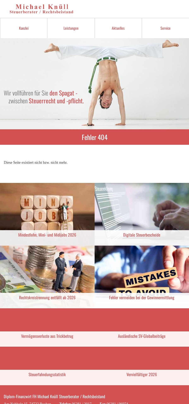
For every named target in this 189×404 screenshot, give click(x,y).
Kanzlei (24, 28)
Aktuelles (118, 28)
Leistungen (71, 28)
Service (165, 28)
